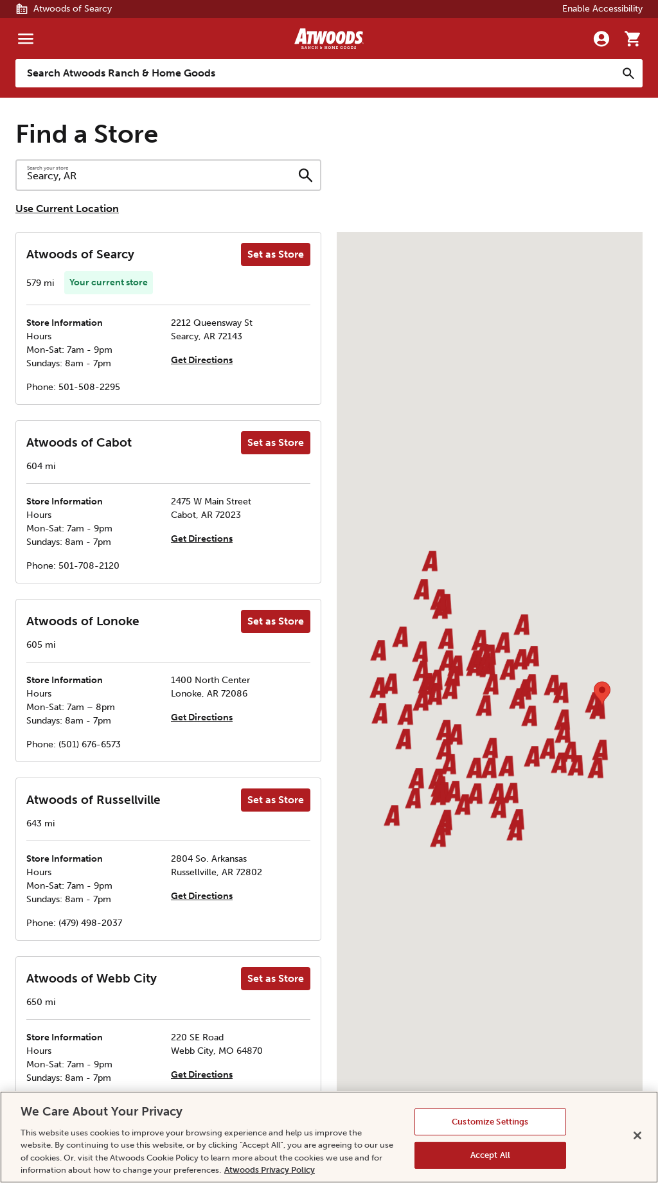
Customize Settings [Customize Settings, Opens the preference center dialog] (490, 1121)
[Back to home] (329, 38)
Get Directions (202, 360)
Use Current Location (67, 208)
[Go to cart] (632, 38)
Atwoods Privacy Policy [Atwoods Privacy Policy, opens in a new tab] (269, 1170)
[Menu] (25, 38)
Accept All (490, 1155)
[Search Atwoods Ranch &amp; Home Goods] (316, 73)
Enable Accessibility (602, 8)
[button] (419, 652)
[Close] (637, 1135)
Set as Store (275, 254)
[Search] (628, 73)
